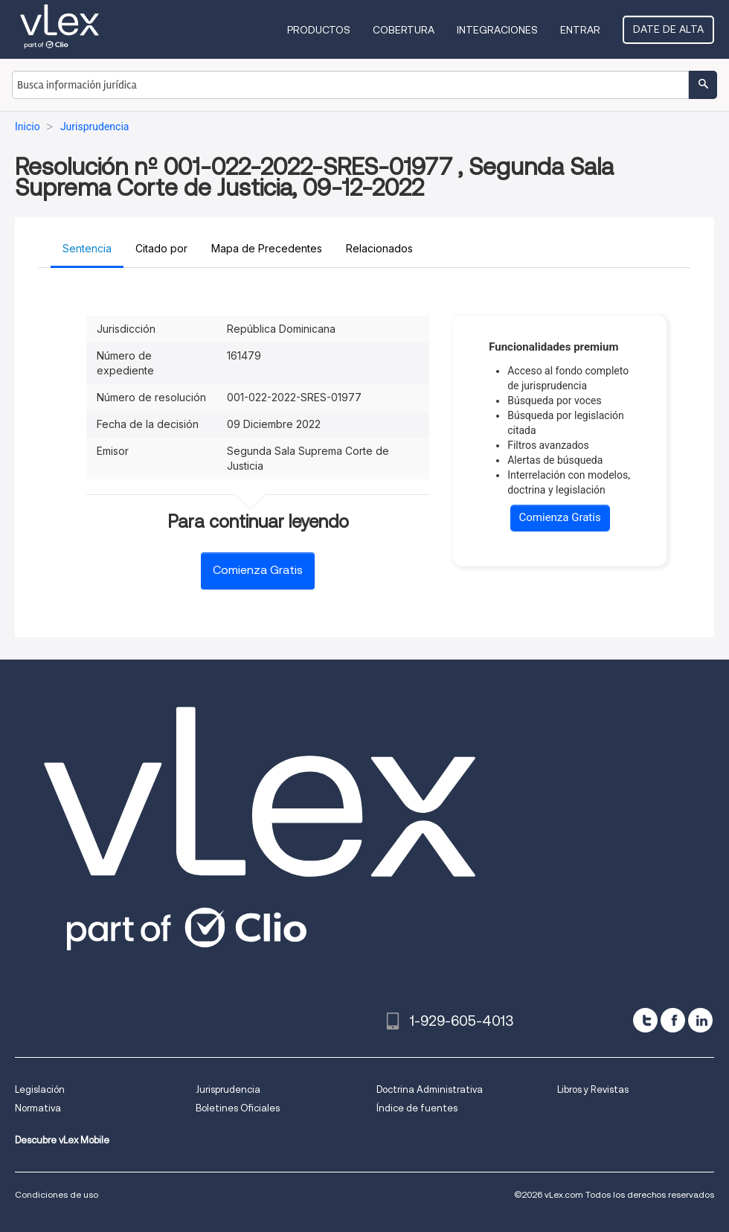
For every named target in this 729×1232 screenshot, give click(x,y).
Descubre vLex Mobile (62, 1140)
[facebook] (673, 1020)
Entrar (580, 30)
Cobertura (403, 30)
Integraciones (497, 30)
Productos (318, 30)
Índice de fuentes (416, 1108)
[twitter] (645, 1020)
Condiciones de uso (56, 1194)
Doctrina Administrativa (429, 1089)
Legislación (40, 1089)
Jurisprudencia (228, 1089)
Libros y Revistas (593, 1089)
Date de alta (668, 29)
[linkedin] (700, 1020)
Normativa (38, 1108)
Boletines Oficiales (238, 1108)
